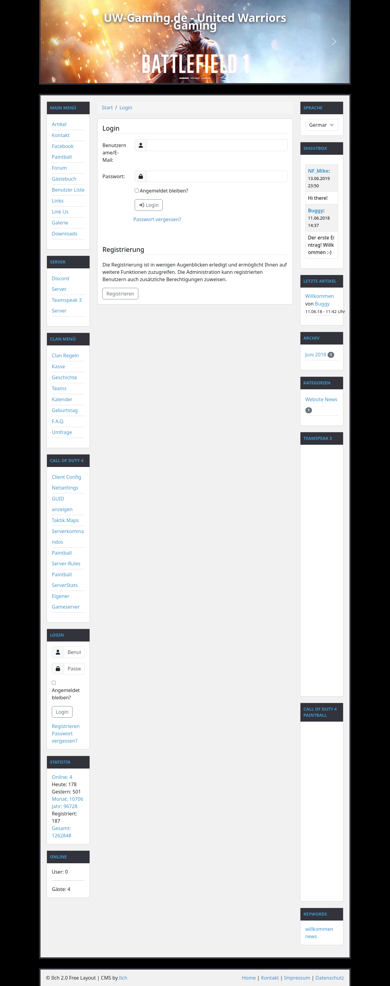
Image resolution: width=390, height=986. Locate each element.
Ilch (123, 977)
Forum (59, 167)
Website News (321, 399)
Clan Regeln (65, 355)
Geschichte (64, 377)
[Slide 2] (195, 78)
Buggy (315, 210)
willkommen (319, 929)
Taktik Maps (65, 520)
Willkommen (319, 296)
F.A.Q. (58, 421)
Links (58, 200)
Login (62, 712)
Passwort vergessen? (157, 219)
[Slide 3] (206, 78)
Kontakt (61, 135)
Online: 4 (62, 777)
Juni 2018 (316, 354)
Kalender (62, 399)
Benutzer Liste (68, 189)
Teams (59, 388)
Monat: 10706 (67, 799)
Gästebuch (64, 178)
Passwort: (113, 176)
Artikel (59, 124)
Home (249, 977)
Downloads (64, 233)
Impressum (297, 977)
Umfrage (62, 432)
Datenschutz (329, 977)
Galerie (60, 222)
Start (107, 107)
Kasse (58, 366)
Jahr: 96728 (64, 806)
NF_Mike (318, 171)
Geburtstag (65, 410)
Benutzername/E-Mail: (114, 152)
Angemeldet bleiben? (66, 691)
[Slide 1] (184, 78)
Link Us (60, 211)
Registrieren (66, 726)
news (311, 936)
